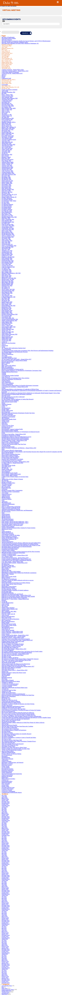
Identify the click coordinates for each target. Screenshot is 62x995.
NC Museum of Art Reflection (9, 579)
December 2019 (5, 890)
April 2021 (4, 870)
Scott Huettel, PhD (6, 317)
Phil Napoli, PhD (6, 130)
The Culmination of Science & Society (11, 646)
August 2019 (5, 895)
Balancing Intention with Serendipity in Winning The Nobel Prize (18, 695)
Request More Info (6, 488)
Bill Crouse (4, 49)
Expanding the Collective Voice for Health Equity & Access (16, 436)
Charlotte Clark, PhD (7, 165)
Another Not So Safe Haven (9, 692)
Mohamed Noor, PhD (7, 285)
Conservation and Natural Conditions (11, 701)
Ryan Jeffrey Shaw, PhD (8, 135)
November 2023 (6, 833)
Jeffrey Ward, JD (6, 112)
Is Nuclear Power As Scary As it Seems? (12, 460)
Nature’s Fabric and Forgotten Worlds (11, 720)
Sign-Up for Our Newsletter (8, 343)
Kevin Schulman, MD (7, 119)
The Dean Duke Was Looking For (10, 647)
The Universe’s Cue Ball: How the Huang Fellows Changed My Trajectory (20, 659)
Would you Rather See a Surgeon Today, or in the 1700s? (16, 748)
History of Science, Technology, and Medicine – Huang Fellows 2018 (19, 448)
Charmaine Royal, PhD (7, 167)
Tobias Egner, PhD (6, 333)
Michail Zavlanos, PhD (7, 280)
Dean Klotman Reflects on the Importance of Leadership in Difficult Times (20, 389)
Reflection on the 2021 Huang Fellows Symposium (14, 597)
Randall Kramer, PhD (7, 302)
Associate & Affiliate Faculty (9, 139)
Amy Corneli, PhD (6, 147)
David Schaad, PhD (6, 185)
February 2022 (5, 858)
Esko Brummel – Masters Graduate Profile (12, 429)
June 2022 (4, 853)
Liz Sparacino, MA (6, 121)
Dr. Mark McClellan (7, 205)
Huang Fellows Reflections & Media (11, 681)
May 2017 (4, 929)
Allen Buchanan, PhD (7, 145)
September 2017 (6, 924)
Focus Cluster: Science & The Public (11, 535)
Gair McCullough (6, 445)
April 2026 (4, 796)
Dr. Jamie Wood (6, 203)
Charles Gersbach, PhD (7, 96)
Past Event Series (6, 411)
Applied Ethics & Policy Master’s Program (12, 479)
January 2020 (5, 889)
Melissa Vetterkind (6, 124)
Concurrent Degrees (6, 499)
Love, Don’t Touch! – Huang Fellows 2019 (12, 561)
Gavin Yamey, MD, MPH (8, 225)
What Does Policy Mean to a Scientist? (11, 667)
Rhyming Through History (8, 621)
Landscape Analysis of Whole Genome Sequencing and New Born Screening (21, 551)
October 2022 (5, 848)
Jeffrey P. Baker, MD (7, 109)
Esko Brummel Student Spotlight (10, 430)
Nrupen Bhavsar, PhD (7, 293)
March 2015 (5, 960)
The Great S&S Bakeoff (7, 650)
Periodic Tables (5, 409)
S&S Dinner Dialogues (7, 414)
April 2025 (4, 811)
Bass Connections (6, 620)
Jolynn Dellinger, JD (7, 58)
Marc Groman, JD (6, 61)
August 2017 (5, 925)
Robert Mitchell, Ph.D (7, 63)
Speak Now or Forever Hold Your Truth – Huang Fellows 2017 (17, 640)
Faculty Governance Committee (9, 89)
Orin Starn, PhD (6, 294)
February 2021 (5, 873)
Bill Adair (4, 93)
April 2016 (4, 944)
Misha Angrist (5, 575)
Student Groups (5, 420)
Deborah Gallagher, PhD (8, 189)
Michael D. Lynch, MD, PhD (9, 278)
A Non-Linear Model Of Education (10, 72)
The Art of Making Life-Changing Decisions (13, 644)
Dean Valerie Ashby (6, 188)
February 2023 (5, 843)
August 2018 (5, 910)
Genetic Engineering (7, 772)
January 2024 (5, 830)
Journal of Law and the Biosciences (10, 619)
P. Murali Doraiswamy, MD (8, 297)
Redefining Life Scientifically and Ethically (12, 594)
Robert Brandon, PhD (7, 310)
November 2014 (6, 965)
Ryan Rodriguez (6, 66)
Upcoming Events (6, 408)
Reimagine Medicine (7, 677)
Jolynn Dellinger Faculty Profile (10, 473)
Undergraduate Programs (8, 534)
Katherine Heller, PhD (7, 254)
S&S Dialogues (5, 418)
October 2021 (5, 863)
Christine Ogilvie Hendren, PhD (10, 98)
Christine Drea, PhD (7, 169)
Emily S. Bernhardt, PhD (8, 219)
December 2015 (5, 949)
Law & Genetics (6, 767)
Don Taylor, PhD (6, 193)
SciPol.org (4, 676)
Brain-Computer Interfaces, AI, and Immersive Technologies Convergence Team (21, 370)
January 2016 (5, 947)
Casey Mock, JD (6, 51)
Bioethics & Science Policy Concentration (12, 490)
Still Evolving (5, 723)
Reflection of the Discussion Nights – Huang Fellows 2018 (16, 595)
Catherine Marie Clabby (8, 162)
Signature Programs (6, 404)
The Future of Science (7, 732)
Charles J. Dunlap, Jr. (7, 164)
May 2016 (4, 942)
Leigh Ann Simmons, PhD (8, 267)
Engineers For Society (7, 426)
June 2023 (4, 838)
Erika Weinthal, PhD (7, 220)
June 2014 (4, 971)
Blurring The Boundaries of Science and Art (12, 369)
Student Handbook (6, 531)
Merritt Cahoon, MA (7, 126)
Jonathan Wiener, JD (7, 116)
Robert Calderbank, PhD (8, 133)
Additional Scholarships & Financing (11, 509)
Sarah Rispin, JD (6, 67)
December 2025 (5, 801)
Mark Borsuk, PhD (6, 123)
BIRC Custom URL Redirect (9, 365)
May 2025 (4, 810)
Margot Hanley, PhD (7, 62)
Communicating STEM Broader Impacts (12, 792)
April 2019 (4, 900)
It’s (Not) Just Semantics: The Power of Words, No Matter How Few (19, 715)
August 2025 (5, 806)
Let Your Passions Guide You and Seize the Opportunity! (16, 718)
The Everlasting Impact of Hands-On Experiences (14, 730)
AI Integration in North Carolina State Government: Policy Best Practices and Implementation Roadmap (27, 350)
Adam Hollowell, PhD (7, 142)
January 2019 (5, 904)
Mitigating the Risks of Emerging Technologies (13, 552)
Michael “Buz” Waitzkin (8, 574)
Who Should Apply (6, 502)
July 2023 (4, 836)
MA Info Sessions (6, 511)
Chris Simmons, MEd (7, 97)
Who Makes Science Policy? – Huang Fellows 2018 (14, 670)
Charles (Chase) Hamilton (8, 607)
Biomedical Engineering (8, 770)
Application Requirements (8, 504)
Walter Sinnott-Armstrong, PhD (9, 334)
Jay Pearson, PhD (6, 238)
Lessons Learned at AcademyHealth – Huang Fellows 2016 (16, 559)
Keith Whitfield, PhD (7, 258)
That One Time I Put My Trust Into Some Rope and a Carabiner (17, 726)
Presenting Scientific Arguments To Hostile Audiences (15, 590)
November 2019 (6, 891)
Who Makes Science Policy (8, 746)
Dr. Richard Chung (6, 208)
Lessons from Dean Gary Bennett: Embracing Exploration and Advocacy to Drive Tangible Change (26, 717)
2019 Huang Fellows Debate (9, 38)
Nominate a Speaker (7, 581)
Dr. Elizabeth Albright (7, 199)
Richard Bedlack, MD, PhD (8, 305)
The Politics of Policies (7, 736)
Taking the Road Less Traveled (9, 725)
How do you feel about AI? (8, 711)
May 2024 (4, 825)
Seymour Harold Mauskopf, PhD (10, 319)
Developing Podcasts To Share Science (11, 702)
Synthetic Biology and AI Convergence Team (13, 641)
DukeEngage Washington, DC (9, 539)
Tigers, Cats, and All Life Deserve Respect (12, 661)
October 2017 (5, 923)
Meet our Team (5, 605)
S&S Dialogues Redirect (8, 627)
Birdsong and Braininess (8, 368)
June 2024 (4, 824)
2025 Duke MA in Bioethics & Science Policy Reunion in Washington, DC (20, 43)
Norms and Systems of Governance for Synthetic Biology (16, 582)
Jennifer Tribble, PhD (7, 469)
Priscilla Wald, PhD (6, 132)
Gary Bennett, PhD (6, 107)
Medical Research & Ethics (8, 778)
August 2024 (5, 821)
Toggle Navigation (58, 2)
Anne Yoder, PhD (6, 150)
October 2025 (5, 804)
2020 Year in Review (7, 39)
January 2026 (5, 800)
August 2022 (5, 850)
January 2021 (5, 874)
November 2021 (6, 861)
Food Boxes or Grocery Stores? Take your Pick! (13, 708)
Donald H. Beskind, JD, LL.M (9, 194)
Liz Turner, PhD (6, 268)
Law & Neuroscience (7, 755)
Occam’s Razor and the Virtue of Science (12, 584)
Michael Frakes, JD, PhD (8, 279)
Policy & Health (6, 783)
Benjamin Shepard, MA (7, 48)
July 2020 (4, 881)
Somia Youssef (5, 615)
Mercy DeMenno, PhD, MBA (9, 611)
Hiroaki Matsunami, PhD (8, 234)
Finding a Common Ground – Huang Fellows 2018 (14, 440)
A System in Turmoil (7, 686)
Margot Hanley (5, 569)
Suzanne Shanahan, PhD (8, 329)
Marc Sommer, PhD (6, 272)
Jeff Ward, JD (5, 57)
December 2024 (5, 816)
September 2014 (6, 967)
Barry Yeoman (5, 155)
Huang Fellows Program (8, 680)
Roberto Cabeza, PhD (7, 313)
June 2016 (4, 941)
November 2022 (6, 846)
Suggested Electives (6, 494)
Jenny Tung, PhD (6, 242)
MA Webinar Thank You (8, 565)
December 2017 (5, 920)
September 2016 (6, 937)
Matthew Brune (5, 610)
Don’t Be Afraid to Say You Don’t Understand (13, 396)
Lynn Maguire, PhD (6, 270)
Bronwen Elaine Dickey (7, 159)
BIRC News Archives (7, 366)
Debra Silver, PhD (6, 190)
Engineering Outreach (7, 771)
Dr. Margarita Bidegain (7, 204)
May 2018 (4, 914)
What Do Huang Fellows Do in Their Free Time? (14, 665)
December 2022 (5, 845)
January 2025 (5, 815)
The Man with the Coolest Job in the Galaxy (13, 655)
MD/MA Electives (6, 517)
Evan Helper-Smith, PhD (8, 222)
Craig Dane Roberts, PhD (8, 173)
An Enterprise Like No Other (9, 690)
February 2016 (5, 946)
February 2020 (5, 888)
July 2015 (4, 955)
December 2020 (5, 875)
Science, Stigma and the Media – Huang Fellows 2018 (15, 635)
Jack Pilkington (5, 56)
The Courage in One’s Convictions (10, 728)
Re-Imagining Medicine (7, 592)
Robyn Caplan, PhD (6, 64)
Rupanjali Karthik (6, 612)
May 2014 (4, 972)
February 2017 (5, 932)
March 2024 (5, 828)
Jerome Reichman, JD (7, 244)
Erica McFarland (6, 54)
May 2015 (4, 957)
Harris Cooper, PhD (6, 230)
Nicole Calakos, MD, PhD (8, 289)
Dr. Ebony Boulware (7, 198)
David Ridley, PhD (6, 184)
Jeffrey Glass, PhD (6, 239)
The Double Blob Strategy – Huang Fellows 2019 (14, 649)
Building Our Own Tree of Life (9, 700)
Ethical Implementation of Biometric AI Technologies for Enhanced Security (21, 431)
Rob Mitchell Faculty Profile (9, 624)
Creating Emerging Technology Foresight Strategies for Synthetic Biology (20, 544)
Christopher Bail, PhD (7, 99)
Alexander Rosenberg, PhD (8, 92)
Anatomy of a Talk (6, 691)
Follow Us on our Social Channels (10, 443)
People (3, 77)
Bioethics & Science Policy (8, 483)
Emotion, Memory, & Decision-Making (11, 753)
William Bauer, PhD (7, 338)
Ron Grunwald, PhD (7, 315)
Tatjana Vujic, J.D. (6, 330)
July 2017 (4, 926)
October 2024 (5, 819)
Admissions (4, 501)
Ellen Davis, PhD (6, 218)
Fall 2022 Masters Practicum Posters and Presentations (15, 438)
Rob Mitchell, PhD (6, 309)
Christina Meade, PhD (7, 168)
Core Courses (5, 492)
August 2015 (5, 954)
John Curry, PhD (6, 249)
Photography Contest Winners (9, 586)
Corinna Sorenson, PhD (7, 172)
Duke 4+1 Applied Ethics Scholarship (11, 506)
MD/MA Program (6, 497)
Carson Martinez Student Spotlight (10, 375)
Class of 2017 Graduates (8, 383)
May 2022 (4, 854)
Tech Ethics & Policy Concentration (10, 491)
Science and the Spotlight (8, 630)
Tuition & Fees (5, 505)
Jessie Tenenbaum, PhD (7, 247)
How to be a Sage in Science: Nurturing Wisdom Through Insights (18, 713)
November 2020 (6, 876)
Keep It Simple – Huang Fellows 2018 (11, 474)
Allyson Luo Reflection (7, 354)
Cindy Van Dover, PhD (7, 170)
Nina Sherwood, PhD (7, 292)
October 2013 (5, 981)
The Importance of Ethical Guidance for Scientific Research (16, 733)
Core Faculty (5, 84)
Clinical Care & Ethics (7, 775)
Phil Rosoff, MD (6, 88)
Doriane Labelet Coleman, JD (9, 197)
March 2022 (5, 856)
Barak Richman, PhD (7, 154)
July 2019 (4, 896)
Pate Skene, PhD (6, 298)
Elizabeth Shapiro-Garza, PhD (9, 217)
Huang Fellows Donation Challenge (10, 456)
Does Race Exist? (6, 395)
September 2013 (6, 982)
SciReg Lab (4, 405)
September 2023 (6, 835)
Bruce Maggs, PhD (6, 160)
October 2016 (5, 936)
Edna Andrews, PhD (7, 214)
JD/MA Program (6, 496)
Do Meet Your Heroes (7, 705)
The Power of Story (6, 738)
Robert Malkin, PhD (7, 312)
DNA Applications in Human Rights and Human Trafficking (16, 394)
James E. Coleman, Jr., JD (8, 235)
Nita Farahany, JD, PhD (7, 129)
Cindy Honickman (6, 381)
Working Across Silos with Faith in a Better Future (14, 747)
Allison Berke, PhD (6, 46)
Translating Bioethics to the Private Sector (12, 525)
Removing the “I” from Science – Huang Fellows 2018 (15, 599)
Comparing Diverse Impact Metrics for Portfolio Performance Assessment (20, 385)
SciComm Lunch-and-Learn (9, 415)
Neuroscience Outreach (7, 758)
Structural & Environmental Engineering (12, 773)
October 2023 (5, 834)
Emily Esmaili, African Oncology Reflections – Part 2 (15, 522)
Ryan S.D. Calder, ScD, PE (8, 614)
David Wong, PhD (6, 187)
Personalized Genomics (7, 768)
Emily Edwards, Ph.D (7, 53)
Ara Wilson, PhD (6, 152)
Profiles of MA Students (8, 520)
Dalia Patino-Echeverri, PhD (9, 174)
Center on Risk (5, 604)
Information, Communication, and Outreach (12, 762)
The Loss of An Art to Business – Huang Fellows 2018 (15, 654)
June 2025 (4, 809)
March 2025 (5, 813)
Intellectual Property (7, 782)
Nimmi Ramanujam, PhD (8, 290)
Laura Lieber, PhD (6, 264)
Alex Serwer (5, 606)
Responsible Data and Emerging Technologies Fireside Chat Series (18, 413)
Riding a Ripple (5, 622)
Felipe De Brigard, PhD (7, 224)
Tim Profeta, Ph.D (6, 68)
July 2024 (4, 823)
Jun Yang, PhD (5, 117)
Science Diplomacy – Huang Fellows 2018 (12, 631)
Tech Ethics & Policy (7, 484)
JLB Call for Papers (6, 470)
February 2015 (5, 961)
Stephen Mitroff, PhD (7, 323)
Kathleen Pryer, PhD (7, 255)
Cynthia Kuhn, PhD (6, 101)
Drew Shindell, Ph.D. (7, 212)
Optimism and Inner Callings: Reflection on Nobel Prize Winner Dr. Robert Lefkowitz (23, 722)
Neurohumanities (6, 757)
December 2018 (5, 905)
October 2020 (5, 878)
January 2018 (5, 919)
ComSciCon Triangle (7, 790)
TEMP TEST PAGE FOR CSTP (9, 642)
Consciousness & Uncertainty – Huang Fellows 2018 (15, 386)
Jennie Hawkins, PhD (7, 240)
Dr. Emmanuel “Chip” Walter (9, 200)
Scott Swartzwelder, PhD (8, 318)
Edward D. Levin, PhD (7, 215)
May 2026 (4, 795)
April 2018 (4, 915)
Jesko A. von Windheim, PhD (9, 245)
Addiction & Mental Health (8, 752)
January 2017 (5, 934)
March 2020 (5, 886)
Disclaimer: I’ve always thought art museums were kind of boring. (18, 703)
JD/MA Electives (6, 515)
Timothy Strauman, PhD (8, 332)
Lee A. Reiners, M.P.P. (7, 59)
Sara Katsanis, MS (6, 82)
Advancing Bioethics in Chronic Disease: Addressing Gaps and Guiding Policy (21, 542)
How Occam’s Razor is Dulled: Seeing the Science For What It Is (18, 712)
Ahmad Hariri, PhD (6, 143)
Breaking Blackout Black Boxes (9, 371)
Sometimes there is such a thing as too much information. (16, 639)
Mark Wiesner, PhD (6, 275)
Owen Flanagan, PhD (7, 295)
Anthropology (5, 760)
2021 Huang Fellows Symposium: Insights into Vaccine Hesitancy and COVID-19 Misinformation (26, 41)
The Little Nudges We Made (9, 735)
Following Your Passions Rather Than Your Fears (14, 444)
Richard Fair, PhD (6, 307)
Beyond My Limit (6, 699)
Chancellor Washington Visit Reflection (11, 379)
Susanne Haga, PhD (6, 328)
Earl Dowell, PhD (6, 213)
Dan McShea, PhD (6, 178)
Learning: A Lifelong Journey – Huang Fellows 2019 (15, 555)
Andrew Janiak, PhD (7, 149)
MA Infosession (5, 564)
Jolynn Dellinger (6, 471)
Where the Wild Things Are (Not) (10, 745)
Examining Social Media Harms (9, 549)
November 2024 (6, 818)
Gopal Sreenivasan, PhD (8, 229)
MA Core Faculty (6, 486)
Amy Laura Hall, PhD (7, 148)
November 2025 (6, 803)
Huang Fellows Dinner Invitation (10, 455)
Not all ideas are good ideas (8, 721)
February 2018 (5, 918)
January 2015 (5, 962)
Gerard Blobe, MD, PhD (8, 228)
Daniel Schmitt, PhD (7, 182)
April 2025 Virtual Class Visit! (9, 358)
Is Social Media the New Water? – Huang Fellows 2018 (15, 461)
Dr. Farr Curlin (5, 202)
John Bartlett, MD (6, 248)
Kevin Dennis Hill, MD (7, 262)
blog (3, 987)
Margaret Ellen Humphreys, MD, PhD (11, 273)
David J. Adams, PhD (7, 183)
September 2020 (6, 879)
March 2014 (5, 975)
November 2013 (6, 980)
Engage (3, 403)
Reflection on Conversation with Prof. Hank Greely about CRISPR (18, 596)
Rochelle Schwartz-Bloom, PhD (9, 314)
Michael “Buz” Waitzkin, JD (9, 127)
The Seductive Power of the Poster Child (12, 740)
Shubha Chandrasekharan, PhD (9, 320)
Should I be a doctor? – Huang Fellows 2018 (13, 637)
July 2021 (4, 866)
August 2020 (5, 880)
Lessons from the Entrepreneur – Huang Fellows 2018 (15, 557)
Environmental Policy (7, 781)
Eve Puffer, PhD (6, 223)
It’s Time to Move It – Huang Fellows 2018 (12, 463)
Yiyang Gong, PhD (6, 340)
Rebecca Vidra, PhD (7, 303)
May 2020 (4, 884)
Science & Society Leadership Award (11, 507)
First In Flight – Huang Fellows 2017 (11, 441)
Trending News (5, 421)
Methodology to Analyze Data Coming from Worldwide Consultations (19, 572)
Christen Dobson (6, 52)
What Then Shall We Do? (8, 669)
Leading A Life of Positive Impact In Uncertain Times (15, 476)
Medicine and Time (6, 570)
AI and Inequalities (6, 349)
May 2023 (4, 839)
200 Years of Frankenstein (8, 37)
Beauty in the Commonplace (9, 696)
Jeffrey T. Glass (5, 111)
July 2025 (4, 808)
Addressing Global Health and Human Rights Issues (14, 687)
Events (3, 406)
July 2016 (4, 940)
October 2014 (5, 966)
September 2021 (6, 864)
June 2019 (4, 898)
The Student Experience (7, 519)
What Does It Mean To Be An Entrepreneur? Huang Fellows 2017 (18, 666)
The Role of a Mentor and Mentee (10, 657)
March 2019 (5, 901)
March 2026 (5, 798)
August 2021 (5, 865)
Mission (4, 76)
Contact (3, 388)
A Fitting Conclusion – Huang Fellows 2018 (13, 69)
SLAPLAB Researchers (7, 602)
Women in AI (5, 671)
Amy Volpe (4, 47)
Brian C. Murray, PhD (7, 94)
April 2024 (4, 826)
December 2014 (5, 964)
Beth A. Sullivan (6, 363)
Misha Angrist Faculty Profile (9, 576)
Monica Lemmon (6, 577)
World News (5, 424)
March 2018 (5, 916)
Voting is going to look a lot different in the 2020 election (16, 664)
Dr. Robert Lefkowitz (7, 209)
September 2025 (6, 805)
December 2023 (5, 831)
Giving (3, 346)
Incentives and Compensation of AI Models (12, 459)
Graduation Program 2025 (8, 446)
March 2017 (5, 931)
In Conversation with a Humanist (10, 458)
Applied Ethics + (6, 540)
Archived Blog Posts (7, 985)
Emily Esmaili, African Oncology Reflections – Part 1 (15, 521)
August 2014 (5, 969)
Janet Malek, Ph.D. (6, 466)
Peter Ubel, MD (5, 299)
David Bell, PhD (6, 102)
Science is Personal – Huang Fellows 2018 (12, 632)
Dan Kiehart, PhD (6, 177)
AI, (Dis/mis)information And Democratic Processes (15, 351)
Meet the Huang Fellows (8, 751)
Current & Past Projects (7, 541)
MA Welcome (5, 480)
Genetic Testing (5, 766)
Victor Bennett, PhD (7, 138)
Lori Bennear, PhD (6, 269)
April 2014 (4, 974)
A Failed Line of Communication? (10, 684)
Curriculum (4, 489)
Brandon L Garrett (6, 157)
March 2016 (5, 945)
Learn (3, 478)
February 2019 (5, 903)
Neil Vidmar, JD (6, 287)
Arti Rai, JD (5, 153)
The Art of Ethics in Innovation (9, 727)
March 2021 (5, 871)
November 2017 (6, 921)
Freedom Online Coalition (8, 550)
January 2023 (5, 844)
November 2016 (6, 935)
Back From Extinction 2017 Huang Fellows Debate (14, 360)
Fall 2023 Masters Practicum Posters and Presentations (15, 439)
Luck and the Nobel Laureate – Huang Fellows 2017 (15, 562)
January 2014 (5, 977)
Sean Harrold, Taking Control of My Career (12, 524)
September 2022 (6, 849)
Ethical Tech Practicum (7, 532)
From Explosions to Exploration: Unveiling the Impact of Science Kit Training (21, 710)
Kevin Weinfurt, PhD (7, 263)
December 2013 (5, 979)
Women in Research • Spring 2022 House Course (14, 672)
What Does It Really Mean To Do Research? (13, 743)
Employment (5, 345)
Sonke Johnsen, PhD (7, 322)
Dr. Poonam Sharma (7, 207)
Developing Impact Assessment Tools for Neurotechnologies (17, 546)
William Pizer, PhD (6, 339)
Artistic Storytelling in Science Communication (13, 694)
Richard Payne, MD (6, 308)
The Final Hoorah (6, 731)
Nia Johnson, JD (6, 288)
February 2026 (5, 799)
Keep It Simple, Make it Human (9, 475)
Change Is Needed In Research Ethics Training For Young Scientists (18, 527)
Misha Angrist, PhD (6, 83)
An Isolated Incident (7, 356)
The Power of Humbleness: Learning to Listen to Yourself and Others (19, 737)
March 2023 (5, 841)
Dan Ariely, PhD (6, 175)
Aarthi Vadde (5, 91)
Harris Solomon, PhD (7, 232)
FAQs (3, 500)
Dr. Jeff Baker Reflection (8, 398)
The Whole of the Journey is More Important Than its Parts (16, 660)
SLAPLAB (4, 601)
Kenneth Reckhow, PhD (8, 260)
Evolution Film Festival (7, 788)
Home (3, 449)
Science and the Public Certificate (10, 537)
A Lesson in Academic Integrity (9, 685)
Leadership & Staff (6, 78)
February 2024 (5, 829)
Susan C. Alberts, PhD (7, 325)
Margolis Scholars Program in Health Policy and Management (17, 510)
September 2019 (6, 894)
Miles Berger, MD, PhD (7, 282)
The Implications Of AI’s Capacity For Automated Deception (17, 652)
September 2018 (6, 909)
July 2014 (4, 970)
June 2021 (4, 868)
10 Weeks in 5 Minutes (7, 682)
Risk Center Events (6, 617)
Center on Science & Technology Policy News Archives (15, 378)
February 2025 (5, 814)
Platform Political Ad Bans (8, 587)
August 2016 (5, 939)
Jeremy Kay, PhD (6, 243)
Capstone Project (6, 495)
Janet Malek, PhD (6, 86)
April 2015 (4, 959)
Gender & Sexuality (6, 761)
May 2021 (4, 869)
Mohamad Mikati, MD (7, 284)
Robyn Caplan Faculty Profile (9, 625)
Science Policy (5, 785)
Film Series (4, 679)
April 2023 (4, 840)
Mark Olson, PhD (6, 274)
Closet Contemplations (7, 384)
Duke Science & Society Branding (10, 400)
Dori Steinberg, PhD (7, 195)
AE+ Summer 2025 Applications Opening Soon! (14, 348)
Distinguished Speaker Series (9, 419)
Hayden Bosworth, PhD (7, 233)
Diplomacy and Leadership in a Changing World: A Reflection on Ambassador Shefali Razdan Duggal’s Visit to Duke (31, 393)
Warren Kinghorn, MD (7, 337)
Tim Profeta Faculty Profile (8, 662)
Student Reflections (6, 990)
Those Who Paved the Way (8, 742)
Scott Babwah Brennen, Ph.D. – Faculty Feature (13, 636)
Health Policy (5, 777)
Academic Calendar (6, 485)
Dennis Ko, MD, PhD (7, 192)
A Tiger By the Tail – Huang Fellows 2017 (12, 73)
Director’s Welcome (6, 481)
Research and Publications (8, 616)
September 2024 (6, 820)
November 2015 (6, 950)
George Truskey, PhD (7, 227)
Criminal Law (5, 780)
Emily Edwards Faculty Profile (9, 401)
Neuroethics (5, 756)
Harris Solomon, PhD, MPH (9, 108)
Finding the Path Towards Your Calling (11, 707)
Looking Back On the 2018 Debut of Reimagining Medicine (16, 560)
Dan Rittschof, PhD (6, 179)
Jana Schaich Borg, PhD (8, 237)
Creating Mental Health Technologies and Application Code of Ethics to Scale (21, 545)
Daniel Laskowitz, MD (7, 180)
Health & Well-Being (7, 776)
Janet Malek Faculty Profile (8, 465)
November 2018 (6, 906)
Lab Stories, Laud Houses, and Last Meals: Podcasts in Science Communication (21, 716)
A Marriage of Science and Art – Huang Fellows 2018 (15, 71)
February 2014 (5, 976)
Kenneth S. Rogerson (7, 44)
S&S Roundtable (6, 675)
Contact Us (4, 341)
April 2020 (4, 885)
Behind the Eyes (6, 697)
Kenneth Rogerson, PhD (8, 118)
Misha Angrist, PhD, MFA (8, 128)
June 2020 (4, 883)
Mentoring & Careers (7, 529)
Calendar (4, 373)
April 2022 (4, 855)
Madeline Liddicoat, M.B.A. (9, 79)
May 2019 (4, 899)
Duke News (4, 423)
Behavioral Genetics (7, 765)
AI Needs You (5, 689)
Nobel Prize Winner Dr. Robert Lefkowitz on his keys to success (18, 580)
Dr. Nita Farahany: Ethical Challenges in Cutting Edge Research (17, 399)
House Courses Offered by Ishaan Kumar (12, 450)
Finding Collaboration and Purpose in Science (13, 706)
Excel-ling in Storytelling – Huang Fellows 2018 (14, 434)
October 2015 (5, 951)
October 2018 (5, 908)
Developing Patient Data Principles (10, 547)
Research (4, 600)
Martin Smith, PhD (6, 277)
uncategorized (5, 993)
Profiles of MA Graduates (8, 526)
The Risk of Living (6, 656)
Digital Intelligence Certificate (9, 536)
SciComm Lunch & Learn (8, 787)
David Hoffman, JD (6, 81)
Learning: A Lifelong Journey (9, 554)
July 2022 (4, 851)
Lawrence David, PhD (7, 265)
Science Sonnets (6, 634)
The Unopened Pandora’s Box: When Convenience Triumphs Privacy (19, 741)
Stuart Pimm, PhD (6, 324)
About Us (4, 74)
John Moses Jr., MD (6, 114)
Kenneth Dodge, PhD (7, 259)
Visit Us (4, 344)
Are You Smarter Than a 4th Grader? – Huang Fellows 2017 (16, 359)
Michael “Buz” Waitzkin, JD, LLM (10, 87)
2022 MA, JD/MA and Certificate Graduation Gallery (15, 42)
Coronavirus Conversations (8, 416)
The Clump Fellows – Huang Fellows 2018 (12, 645)
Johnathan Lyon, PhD (7, 250)
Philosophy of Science (7, 763)
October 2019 (5, 893)
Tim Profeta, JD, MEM (7, 137)
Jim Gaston (4, 113)
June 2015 (4, 956)
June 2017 (4, 927)
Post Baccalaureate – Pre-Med (9, 589)
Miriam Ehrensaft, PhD (7, 283)
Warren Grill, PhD (6, 335)
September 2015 (6, 952)
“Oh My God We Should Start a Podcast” (12, 750)
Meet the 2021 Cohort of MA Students (11, 571)
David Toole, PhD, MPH (8, 106)
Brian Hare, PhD (6, 158)
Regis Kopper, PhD (6, 304)
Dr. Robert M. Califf (7, 210)
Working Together (6, 674)
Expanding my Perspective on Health (11, 435)
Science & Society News (8, 425)
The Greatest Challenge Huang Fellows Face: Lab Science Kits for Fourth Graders (22, 651)
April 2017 (4, 930)
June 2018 (4, 913)
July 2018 (4, 911)
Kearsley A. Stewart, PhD (8, 257)
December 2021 (5, 860)
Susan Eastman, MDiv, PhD (8, 327)
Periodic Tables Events (7, 410)
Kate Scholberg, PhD (7, 253)
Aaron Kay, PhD (6, 140)
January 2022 (5, 859)
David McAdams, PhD (7, 104)
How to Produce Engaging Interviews (11, 454)
